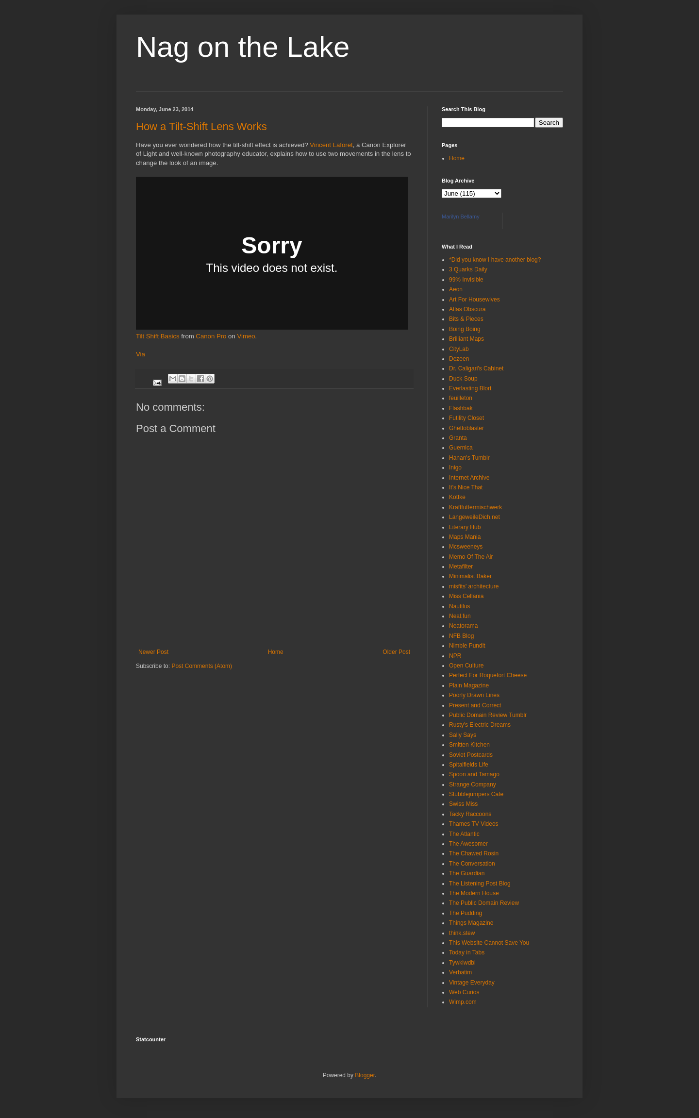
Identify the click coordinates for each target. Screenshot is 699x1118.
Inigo (455, 467)
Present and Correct (475, 705)
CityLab (459, 349)
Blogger (365, 1075)
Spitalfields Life (468, 764)
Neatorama (463, 625)
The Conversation (472, 863)
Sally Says (462, 735)
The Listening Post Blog (480, 883)
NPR (455, 655)
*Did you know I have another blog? (495, 259)
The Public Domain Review (484, 903)
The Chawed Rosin (474, 853)
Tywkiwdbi (462, 962)
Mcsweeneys (466, 546)
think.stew (462, 933)
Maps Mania (465, 537)
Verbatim (460, 972)
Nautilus (459, 606)
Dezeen (459, 358)
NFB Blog (461, 636)
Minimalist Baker (470, 576)
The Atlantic (464, 834)
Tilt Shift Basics (158, 336)
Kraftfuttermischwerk (475, 507)
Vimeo (246, 336)
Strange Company (472, 784)
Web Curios (464, 992)
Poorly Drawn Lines (474, 695)
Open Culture (466, 665)
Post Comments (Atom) (201, 666)
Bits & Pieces (466, 319)
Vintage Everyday (472, 982)
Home (275, 652)
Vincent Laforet (331, 145)
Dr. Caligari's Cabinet (476, 368)
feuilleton (460, 398)
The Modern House (474, 893)
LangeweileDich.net (474, 517)
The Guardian (466, 873)
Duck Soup (463, 378)
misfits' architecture (474, 586)
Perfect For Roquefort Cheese (488, 675)
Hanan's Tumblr (469, 457)
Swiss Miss (463, 804)
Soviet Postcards (471, 754)
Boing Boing (465, 329)
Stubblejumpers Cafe (476, 794)
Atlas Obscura (467, 309)
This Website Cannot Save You (489, 942)
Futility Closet (466, 418)
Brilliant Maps (466, 338)
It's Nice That (466, 487)
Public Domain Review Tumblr (488, 715)
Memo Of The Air (471, 556)
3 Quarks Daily (468, 269)
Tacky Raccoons (470, 814)
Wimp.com (463, 1002)
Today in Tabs (466, 952)
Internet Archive (469, 477)
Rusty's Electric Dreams (480, 724)
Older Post (396, 652)
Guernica (461, 447)
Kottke (457, 497)
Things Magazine (471, 922)
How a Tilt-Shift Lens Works (201, 126)
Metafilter (461, 566)
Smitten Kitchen (469, 744)
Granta (458, 437)
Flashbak (461, 408)
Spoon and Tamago (474, 774)
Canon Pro (211, 336)
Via (140, 354)
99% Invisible (466, 279)
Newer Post (153, 652)
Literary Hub (465, 527)
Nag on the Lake (243, 47)
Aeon (456, 289)
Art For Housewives (474, 299)
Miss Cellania (466, 596)
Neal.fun (460, 616)
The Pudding (465, 913)
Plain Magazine (469, 685)
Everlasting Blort (470, 388)
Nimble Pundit (467, 645)
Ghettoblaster (466, 428)
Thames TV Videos (474, 823)
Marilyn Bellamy (461, 216)
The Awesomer (468, 843)
